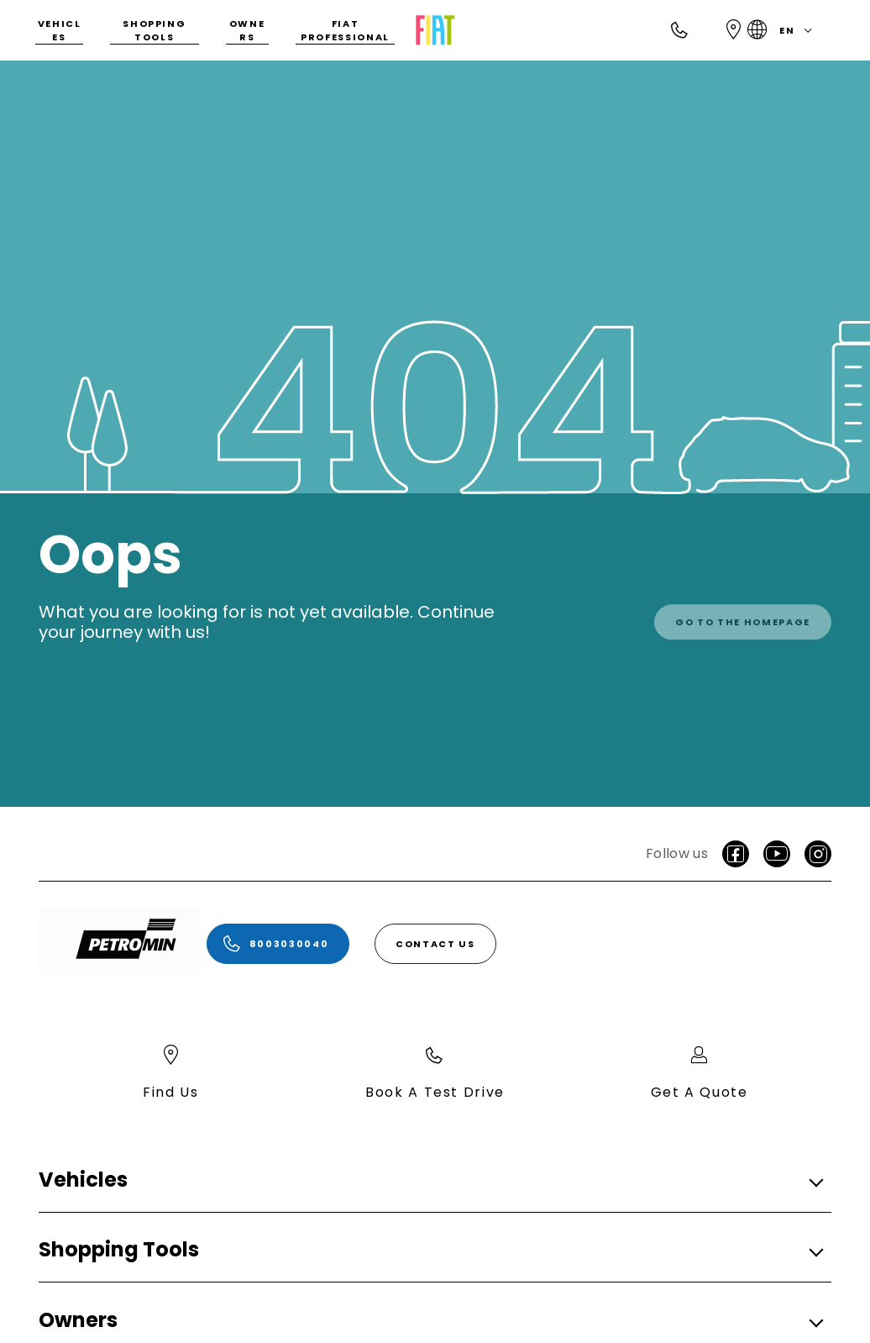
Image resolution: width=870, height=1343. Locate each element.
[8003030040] (278, 944)
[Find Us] (734, 30)
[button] (430, 1180)
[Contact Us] (435, 944)
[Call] (680, 30)
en (783, 30)
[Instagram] (817, 853)
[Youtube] (776, 853)
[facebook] (735, 853)
